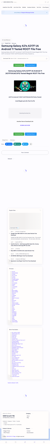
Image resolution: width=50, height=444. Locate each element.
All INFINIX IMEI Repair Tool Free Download (22, 255)
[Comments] (43, 442)
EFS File (13, 278)
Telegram (23, 12)
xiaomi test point (15, 376)
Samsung (14, 300)
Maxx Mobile (14, 290)
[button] (48, 2)
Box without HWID (16, 332)
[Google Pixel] (22, 231)
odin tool (14, 369)
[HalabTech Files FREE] (7, 7)
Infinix (13, 285)
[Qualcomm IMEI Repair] (20, 259)
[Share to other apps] (30, 144)
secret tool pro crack (16, 372)
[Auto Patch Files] (17, 7)
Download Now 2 (31, 65)
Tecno (13, 301)
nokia (13, 316)
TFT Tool (14, 356)
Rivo (13, 299)
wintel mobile (15, 321)
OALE (13, 294)
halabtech (14, 311)
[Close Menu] (46, 12)
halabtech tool (15, 364)
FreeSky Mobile (15, 279)
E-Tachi (13, 276)
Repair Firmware (15, 298)
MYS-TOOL (14, 345)
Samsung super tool (16, 355)
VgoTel (13, 305)
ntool (13, 367)
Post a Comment (25, 152)
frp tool (13, 361)
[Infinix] (17, 254)
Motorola (14, 293)
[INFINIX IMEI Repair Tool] (24, 254)
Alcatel (13, 271)
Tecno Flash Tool (15, 357)
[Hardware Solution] (31, 7)
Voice (13, 308)
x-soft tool (14, 375)
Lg (12, 289)
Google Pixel (14, 338)
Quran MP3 (14, 350)
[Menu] (25, 442)
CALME (13, 274)
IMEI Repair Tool (15, 342)
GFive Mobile (15, 280)
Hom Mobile (14, 283)
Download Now (19, 65)
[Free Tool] (18, 231)
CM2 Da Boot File (16, 333)
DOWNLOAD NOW (25, 125)
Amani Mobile (15, 273)
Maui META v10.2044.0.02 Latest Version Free (22, 250)
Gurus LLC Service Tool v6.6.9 (18, 340)
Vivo (13, 306)
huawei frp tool (15, 365)
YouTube (32, 12)
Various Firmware (16, 304)
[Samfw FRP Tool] (19, 242)
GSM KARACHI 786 (8, 2)
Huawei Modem (15, 341)
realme (13, 319)
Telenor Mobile (15, 303)
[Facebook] (5, 421)
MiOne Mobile (15, 291)
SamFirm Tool (15, 352)
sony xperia (14, 320)
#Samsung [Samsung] (12, 140)
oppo (13, 318)
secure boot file (15, 374)
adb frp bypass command (17, 360)
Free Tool (14, 337)
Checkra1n (14, 335)
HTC (13, 281)
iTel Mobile (14, 313)
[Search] (46, 2)
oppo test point (15, 370)
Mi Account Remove (16, 346)
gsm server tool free (16, 362)
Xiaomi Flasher (15, 359)
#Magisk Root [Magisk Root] (5, 140)
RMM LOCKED (15, 351)
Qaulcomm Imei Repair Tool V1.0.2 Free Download (23, 261)
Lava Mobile (14, 286)
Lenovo (13, 288)
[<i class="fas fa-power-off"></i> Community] (13, 424)
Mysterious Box (15, 349)
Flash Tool (14, 336)
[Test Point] (39, 7)
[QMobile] (24, 7)
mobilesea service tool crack (18, 366)
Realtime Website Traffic (13, 382)
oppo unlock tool (15, 371)
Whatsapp (28, 12)
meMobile (14, 315)
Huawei (13, 284)
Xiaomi (13, 309)
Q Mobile (14, 295)
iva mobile (14, 314)
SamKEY (14, 354)
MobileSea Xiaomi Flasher (17, 347)
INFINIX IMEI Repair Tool (17, 343)
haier (13, 310)
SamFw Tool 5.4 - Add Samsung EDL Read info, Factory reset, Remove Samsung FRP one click (25, 244)
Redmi (13, 296)
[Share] (34, 442)
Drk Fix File (14, 275)
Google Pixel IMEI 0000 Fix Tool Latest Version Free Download (24, 234)
